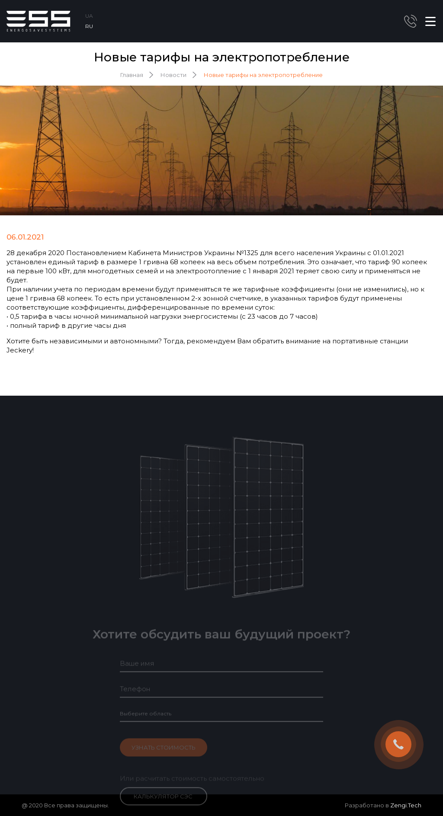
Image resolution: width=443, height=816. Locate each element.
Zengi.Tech (405, 805)
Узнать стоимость (164, 754)
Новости (173, 74)
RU (89, 26)
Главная (131, 74)
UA (89, 16)
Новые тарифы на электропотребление (263, 74)
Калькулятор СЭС (163, 803)
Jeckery (19, 350)
